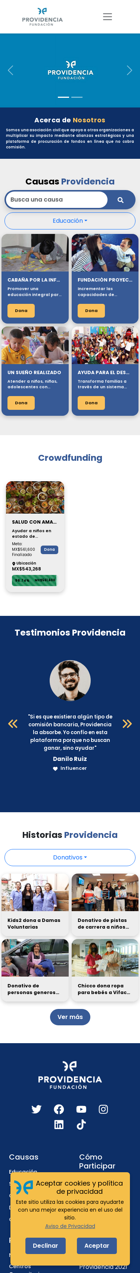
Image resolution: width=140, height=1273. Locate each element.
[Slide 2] (77, 97)
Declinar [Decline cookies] (45, 1245)
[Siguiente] (127, 724)
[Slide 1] (63, 97)
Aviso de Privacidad (70, 1226)
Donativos (68, 857)
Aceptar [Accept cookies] (96, 1245)
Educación (68, 220)
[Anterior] (13, 724)
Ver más (70, 1017)
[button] (10, 70)
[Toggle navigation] (107, 17)
